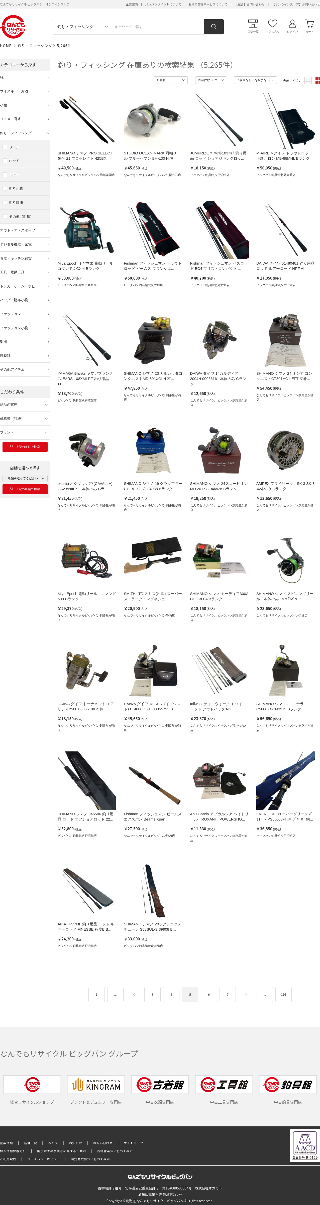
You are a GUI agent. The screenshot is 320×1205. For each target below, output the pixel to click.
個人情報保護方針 (13, 1151)
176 (283, 994)
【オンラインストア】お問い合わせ (296, 4)
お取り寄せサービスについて (208, 4)
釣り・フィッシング (35, 45)
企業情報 (6, 1143)
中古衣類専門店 (160, 1090)
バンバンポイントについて (163, 4)
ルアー (14, 174)
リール (14, 146)
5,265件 (64, 45)
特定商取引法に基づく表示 (90, 1159)
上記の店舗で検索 (25, 489)
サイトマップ (133, 1143)
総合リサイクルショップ (32, 1090)
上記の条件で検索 (25, 447)
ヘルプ (53, 1143)
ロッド (14, 160)
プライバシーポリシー (43, 1159)
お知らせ (75, 1143)
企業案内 (132, 4)
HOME (6, 45)
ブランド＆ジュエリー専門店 (96, 1090)
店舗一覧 (30, 1143)
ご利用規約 (8, 1159)
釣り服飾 (16, 202)
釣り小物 (16, 188)
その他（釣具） (21, 216)
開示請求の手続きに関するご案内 (61, 1151)
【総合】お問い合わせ (250, 4)
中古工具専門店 (224, 1090)
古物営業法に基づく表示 (115, 1151)
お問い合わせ (103, 1143)
